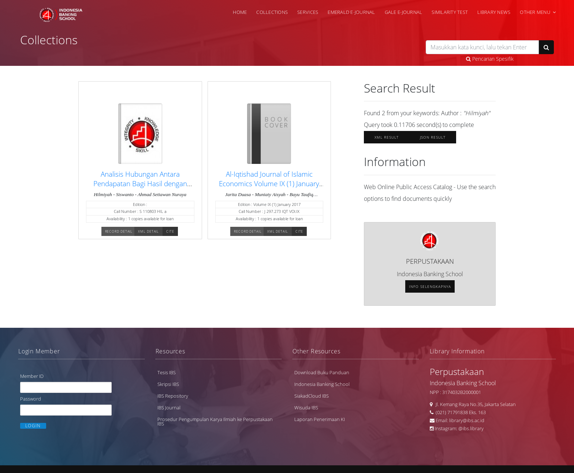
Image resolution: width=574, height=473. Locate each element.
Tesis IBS (166, 372)
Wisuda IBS (306, 407)
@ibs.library (471, 428)
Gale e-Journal (403, 12)
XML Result (386, 137)
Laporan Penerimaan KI (319, 419)
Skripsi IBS (168, 384)
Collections (272, 12)
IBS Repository (172, 396)
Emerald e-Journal (351, 12)
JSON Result (433, 137)
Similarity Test (450, 12)
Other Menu (535, 12)
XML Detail (148, 231)
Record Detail (119, 231)
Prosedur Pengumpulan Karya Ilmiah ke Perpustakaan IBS (215, 421)
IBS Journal (168, 407)
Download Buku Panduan (321, 372)
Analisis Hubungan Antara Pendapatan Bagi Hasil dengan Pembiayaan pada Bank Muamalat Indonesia (140, 188)
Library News (493, 12)
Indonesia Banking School (322, 384)
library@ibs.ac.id (466, 420)
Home (240, 12)
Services (307, 12)
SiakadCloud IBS (311, 396)
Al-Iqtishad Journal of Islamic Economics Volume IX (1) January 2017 (269, 183)
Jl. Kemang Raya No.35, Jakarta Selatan (474, 404)
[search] (482, 47)
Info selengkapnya (430, 286)
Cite (170, 231)
